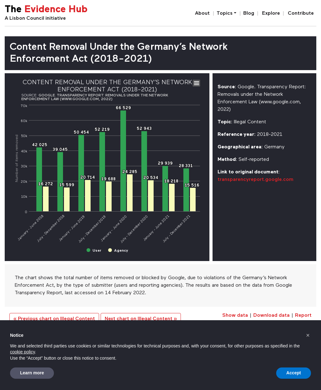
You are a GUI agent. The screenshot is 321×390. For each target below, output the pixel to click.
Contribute (301, 13)
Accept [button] (293, 372)
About (202, 13)
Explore (271, 13)
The (46, 10)
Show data (235, 315)
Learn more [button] (32, 372)
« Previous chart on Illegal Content (54, 318)
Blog (248, 13)
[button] (308, 335)
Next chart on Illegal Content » (141, 318)
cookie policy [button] (22, 351)
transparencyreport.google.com (255, 179)
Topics (225, 13)
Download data (271, 315)
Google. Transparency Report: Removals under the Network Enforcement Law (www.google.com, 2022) (94, 97)
